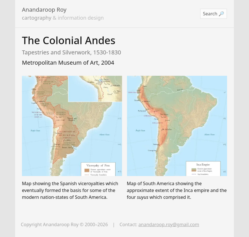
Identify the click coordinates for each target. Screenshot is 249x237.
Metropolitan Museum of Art (60, 62)
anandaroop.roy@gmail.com (168, 224)
